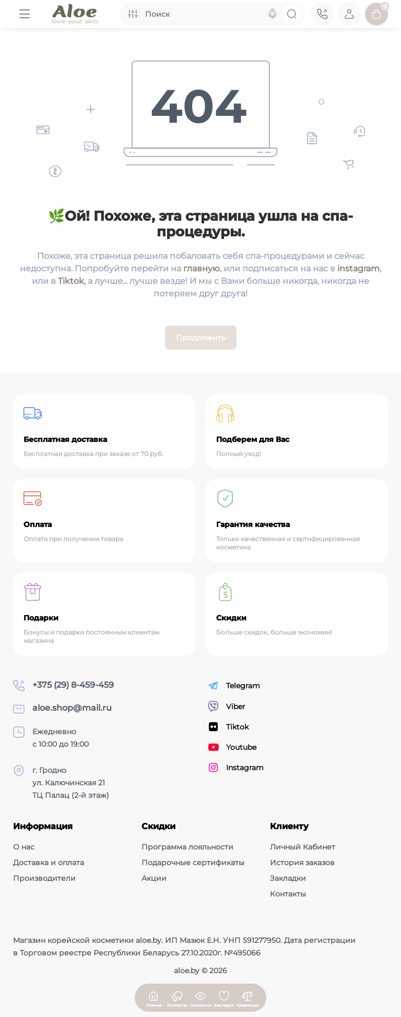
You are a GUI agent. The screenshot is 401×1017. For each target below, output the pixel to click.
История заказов (302, 862)
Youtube (232, 747)
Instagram (236, 767)
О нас (23, 847)
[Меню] (24, 14)
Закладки (288, 878)
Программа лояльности (187, 847)
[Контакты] (322, 14)
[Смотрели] (177, 998)
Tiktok (71, 281)
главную (201, 268)
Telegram (234, 685)
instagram (358, 268)
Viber (226, 706)
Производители (44, 878)
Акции (154, 878)
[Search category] (133, 14)
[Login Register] (349, 14)
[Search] (272, 14)
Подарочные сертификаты (192, 862)
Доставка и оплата (48, 862)
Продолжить (201, 337)
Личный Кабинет (302, 847)
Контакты (288, 894)
